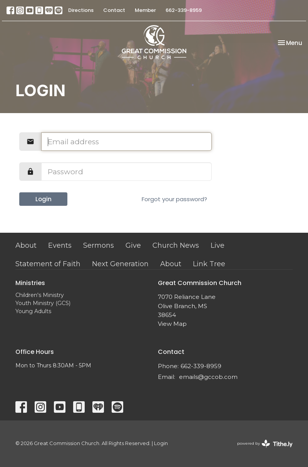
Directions (81, 10)
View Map (172, 323)
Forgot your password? (174, 199)
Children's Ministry (39, 295)
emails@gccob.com (208, 376)
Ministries (30, 283)
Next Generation (120, 264)
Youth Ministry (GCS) (42, 303)
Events (60, 245)
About (26, 245)
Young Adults (33, 311)
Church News (175, 245)
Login (43, 199)
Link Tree (209, 264)
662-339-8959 (184, 10)
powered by (265, 443)
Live (217, 245)
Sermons (98, 245)
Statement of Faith (47, 264)
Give (133, 245)
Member (145, 10)
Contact (114, 10)
